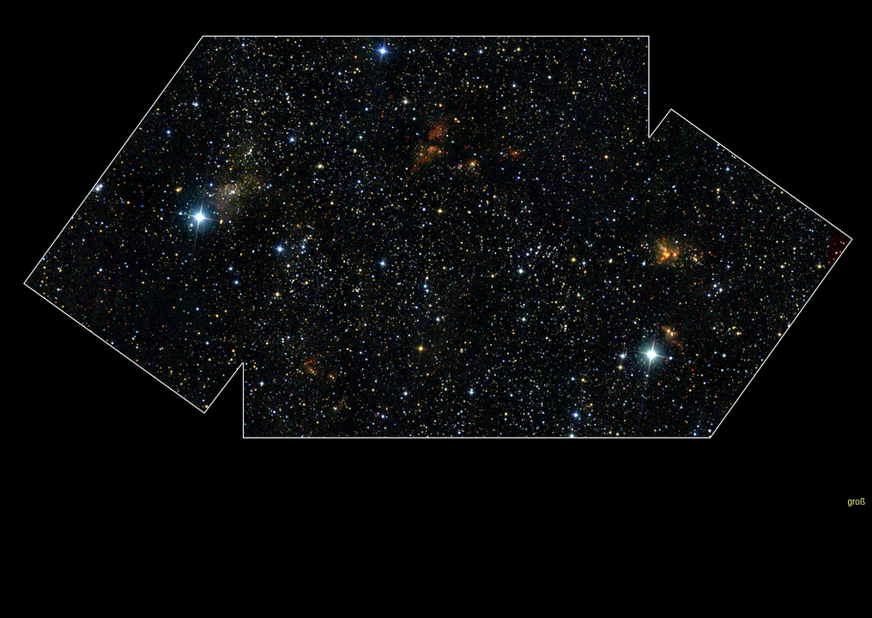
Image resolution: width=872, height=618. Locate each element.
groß (856, 501)
